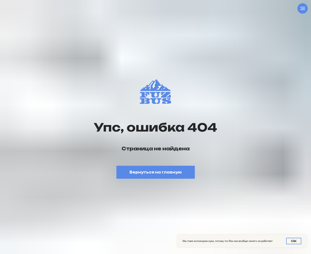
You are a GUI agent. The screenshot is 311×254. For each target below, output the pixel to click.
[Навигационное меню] (302, 8)
